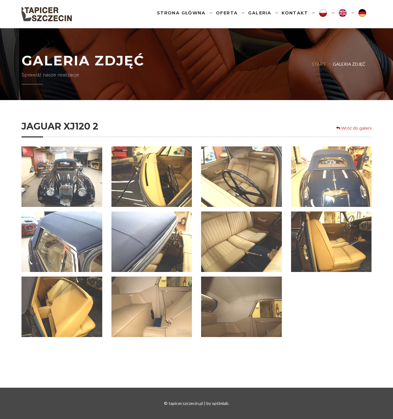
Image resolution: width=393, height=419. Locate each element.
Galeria (259, 13)
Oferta (227, 13)
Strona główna (181, 13)
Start (319, 64)
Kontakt (295, 13)
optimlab (220, 403)
